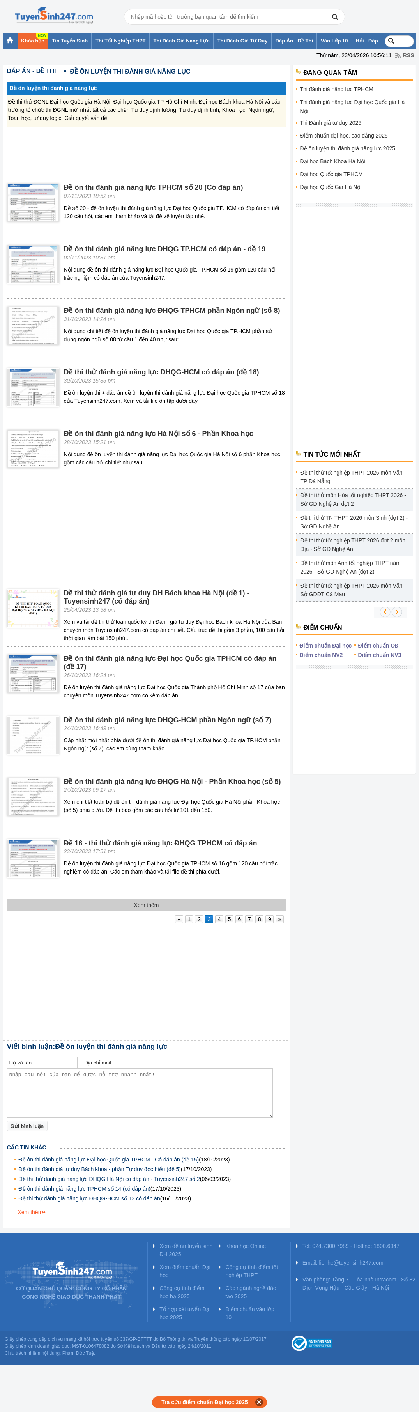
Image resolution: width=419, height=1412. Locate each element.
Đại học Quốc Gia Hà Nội (331, 187)
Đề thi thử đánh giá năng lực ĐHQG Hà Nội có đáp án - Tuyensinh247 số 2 (109, 1179)
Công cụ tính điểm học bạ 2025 (181, 1292)
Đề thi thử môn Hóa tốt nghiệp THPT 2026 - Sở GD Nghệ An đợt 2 (353, 499)
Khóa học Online (245, 1246)
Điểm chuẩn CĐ (378, 645)
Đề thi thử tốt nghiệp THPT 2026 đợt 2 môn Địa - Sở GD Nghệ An (353, 544)
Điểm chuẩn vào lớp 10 (249, 1313)
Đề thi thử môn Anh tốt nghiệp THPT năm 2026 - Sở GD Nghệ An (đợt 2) (351, 567)
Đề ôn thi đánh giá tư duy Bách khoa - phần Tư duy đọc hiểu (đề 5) (100, 1169)
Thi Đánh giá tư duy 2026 (331, 123)
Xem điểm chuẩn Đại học (184, 1271)
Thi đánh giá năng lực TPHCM (337, 89)
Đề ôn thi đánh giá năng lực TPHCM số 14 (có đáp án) (84, 1189)
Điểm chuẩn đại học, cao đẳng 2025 (344, 135)
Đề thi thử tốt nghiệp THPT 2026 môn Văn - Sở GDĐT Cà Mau (353, 589)
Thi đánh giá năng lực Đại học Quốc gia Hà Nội (352, 106)
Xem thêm (30, 1212)
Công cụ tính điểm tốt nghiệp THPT (251, 1271)
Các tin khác (26, 1147)
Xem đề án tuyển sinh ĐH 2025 (185, 1250)
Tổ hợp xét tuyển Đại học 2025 (184, 1313)
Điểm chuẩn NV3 (379, 655)
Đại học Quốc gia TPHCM (331, 174)
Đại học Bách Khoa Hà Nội (332, 161)
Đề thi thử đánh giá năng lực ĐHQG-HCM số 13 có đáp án (89, 1198)
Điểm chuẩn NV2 (321, 655)
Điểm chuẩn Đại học (326, 645)
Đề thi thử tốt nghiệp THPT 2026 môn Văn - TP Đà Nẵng (353, 476)
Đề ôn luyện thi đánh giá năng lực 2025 (348, 148)
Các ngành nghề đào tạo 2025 (250, 1292)
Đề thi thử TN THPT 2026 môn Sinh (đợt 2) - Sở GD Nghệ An (354, 522)
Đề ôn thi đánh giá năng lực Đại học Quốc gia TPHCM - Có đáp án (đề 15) (109, 1159)
